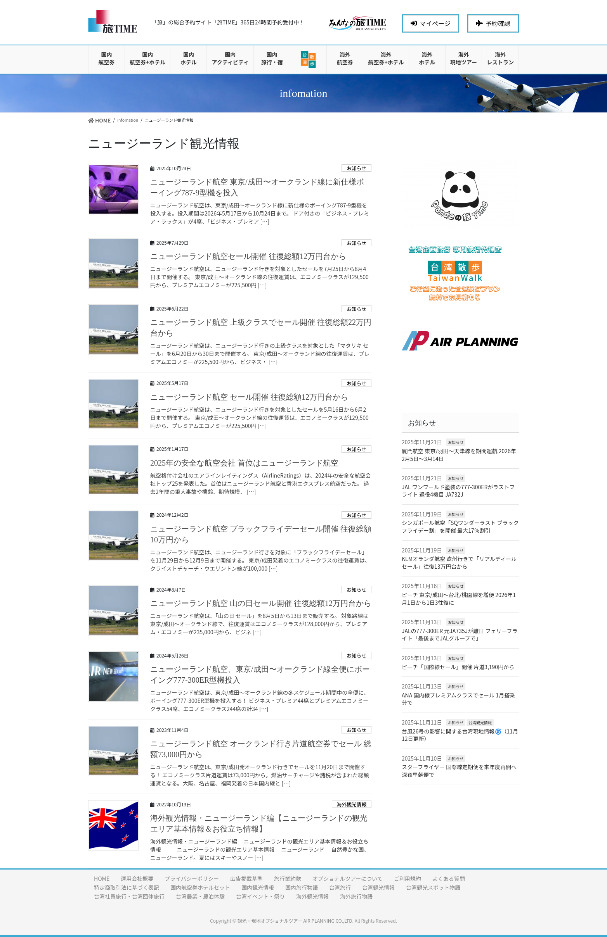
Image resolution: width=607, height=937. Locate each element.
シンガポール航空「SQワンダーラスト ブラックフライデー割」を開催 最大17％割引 (460, 526)
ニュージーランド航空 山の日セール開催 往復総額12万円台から (260, 603)
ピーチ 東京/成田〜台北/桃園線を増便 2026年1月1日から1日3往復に (459, 598)
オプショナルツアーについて (347, 878)
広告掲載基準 (246, 878)
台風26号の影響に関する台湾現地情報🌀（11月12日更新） (460, 735)
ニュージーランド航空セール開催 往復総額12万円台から (248, 256)
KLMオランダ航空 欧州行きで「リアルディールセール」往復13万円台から (459, 562)
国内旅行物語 (301, 887)
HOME (101, 878)
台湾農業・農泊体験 (200, 896)
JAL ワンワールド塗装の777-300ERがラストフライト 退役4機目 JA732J (458, 491)
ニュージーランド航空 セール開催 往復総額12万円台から (249, 397)
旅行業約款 (287, 878)
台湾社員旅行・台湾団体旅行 (129, 896)
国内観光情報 (257, 887)
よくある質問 (448, 878)
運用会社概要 (137, 878)
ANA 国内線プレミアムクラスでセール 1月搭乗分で (458, 699)
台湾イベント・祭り (260, 896)
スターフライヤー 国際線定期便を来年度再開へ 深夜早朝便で (459, 770)
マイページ (431, 23)
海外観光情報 (351, 804)
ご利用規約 (407, 878)
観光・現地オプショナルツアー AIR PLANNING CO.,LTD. (295, 920)
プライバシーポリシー (192, 878)
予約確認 (493, 23)
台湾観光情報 (480, 722)
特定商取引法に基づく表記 (126, 887)
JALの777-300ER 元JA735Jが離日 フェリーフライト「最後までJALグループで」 (459, 634)
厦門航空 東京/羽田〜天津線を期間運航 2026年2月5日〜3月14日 (459, 454)
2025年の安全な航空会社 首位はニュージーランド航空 (244, 463)
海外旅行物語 (356, 896)
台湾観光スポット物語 (433, 887)
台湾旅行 (340, 887)
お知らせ (356, 168)
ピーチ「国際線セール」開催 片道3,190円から (458, 667)
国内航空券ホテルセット (200, 887)
